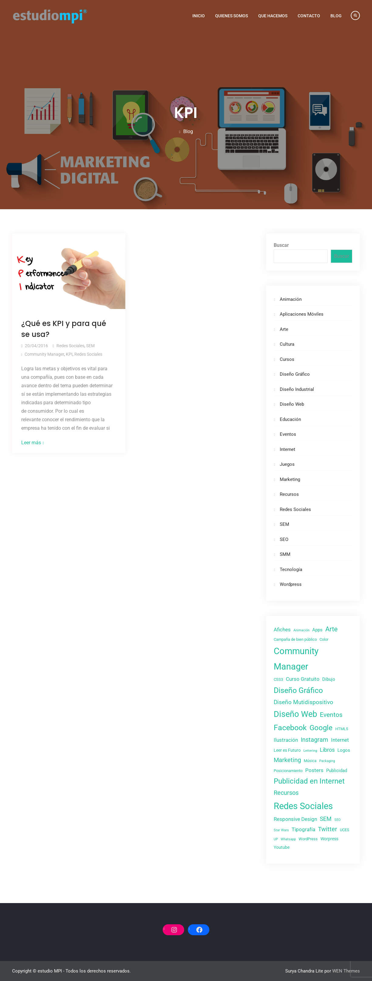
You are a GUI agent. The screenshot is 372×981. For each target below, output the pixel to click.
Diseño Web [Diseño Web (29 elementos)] (295, 714)
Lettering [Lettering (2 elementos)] (310, 751)
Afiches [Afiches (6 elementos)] (282, 630)
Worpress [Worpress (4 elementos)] (329, 838)
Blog (336, 15)
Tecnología (291, 569)
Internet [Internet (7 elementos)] (340, 740)
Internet (287, 449)
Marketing (290, 479)
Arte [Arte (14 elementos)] (331, 629)
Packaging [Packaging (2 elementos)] (327, 761)
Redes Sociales (70, 345)
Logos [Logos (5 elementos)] (343, 750)
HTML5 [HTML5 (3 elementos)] (341, 729)
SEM (90, 345)
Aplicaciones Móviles (301, 314)
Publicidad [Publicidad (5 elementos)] (336, 770)
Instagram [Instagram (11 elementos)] (314, 739)
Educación (290, 419)
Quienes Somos (231, 15)
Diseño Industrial (297, 389)
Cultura (287, 344)
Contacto (309, 15)
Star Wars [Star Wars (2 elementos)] (281, 830)
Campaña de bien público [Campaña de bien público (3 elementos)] (295, 639)
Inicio (198, 15)
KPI (69, 354)
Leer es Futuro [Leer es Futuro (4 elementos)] (287, 750)
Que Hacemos (272, 15)
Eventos (288, 434)
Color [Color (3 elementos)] (324, 639)
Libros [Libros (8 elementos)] (327, 750)
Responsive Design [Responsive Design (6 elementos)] (295, 819)
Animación (291, 299)
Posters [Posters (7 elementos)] (314, 770)
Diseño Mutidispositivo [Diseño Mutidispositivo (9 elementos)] (303, 702)
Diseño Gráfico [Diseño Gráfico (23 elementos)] (298, 690)
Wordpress (291, 584)
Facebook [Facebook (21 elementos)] (290, 727)
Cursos (287, 359)
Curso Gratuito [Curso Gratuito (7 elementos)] (303, 679)
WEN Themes (346, 971)
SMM (285, 554)
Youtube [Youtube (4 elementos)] (281, 847)
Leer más (31, 442)
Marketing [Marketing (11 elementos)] (287, 760)
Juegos (287, 464)
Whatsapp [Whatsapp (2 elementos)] (288, 839)
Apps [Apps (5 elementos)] (317, 630)
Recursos (289, 494)
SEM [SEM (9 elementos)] (326, 818)
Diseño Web (292, 404)
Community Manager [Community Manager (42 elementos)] (296, 659)
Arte (284, 329)
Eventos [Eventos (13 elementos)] (331, 714)
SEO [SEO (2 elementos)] (337, 820)
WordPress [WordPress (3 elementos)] (308, 839)
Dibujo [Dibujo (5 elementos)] (328, 679)
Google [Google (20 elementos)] (321, 728)
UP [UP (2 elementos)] (276, 839)
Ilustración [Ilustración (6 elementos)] (286, 740)
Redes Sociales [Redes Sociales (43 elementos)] (303, 806)
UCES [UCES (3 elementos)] (344, 830)
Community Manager (44, 354)
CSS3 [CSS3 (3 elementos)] (278, 679)
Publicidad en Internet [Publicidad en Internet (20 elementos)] (309, 781)
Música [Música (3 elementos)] (310, 760)
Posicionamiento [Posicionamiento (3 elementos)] (288, 770)
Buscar (281, 245)
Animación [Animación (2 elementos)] (301, 630)
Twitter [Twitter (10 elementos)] (327, 829)
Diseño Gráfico (295, 374)
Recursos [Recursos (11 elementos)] (286, 792)
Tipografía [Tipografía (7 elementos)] (303, 829)
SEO (284, 539)
